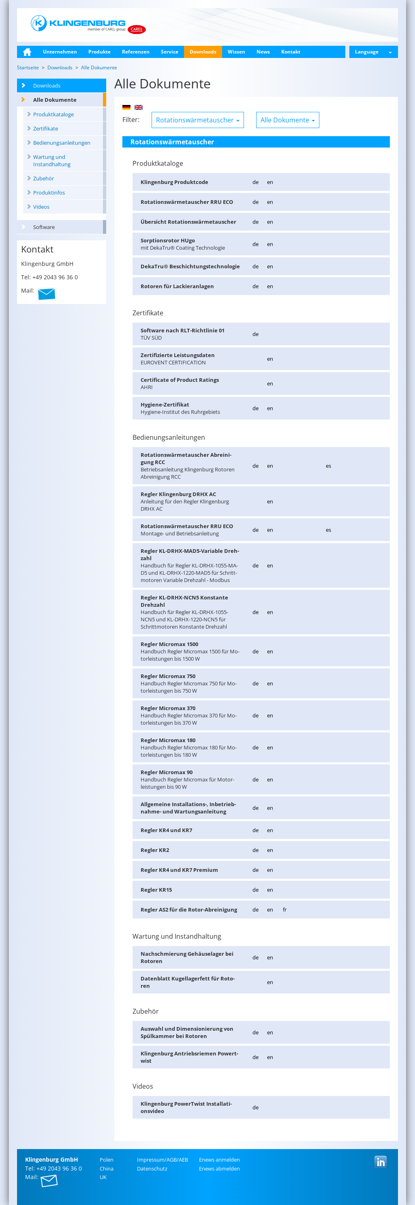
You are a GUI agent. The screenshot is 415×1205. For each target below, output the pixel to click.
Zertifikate (45, 128)
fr (285, 909)
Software (44, 227)
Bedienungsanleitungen (61, 142)
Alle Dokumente (55, 99)
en (270, 182)
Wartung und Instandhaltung (52, 160)
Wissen (236, 51)
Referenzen (136, 51)
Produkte (99, 51)
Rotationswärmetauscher (198, 120)
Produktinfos (49, 192)
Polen (106, 1159)
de (255, 182)
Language (373, 51)
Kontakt (290, 51)
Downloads (203, 51)
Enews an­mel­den (219, 1159)
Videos (41, 206)
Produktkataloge (53, 114)
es (328, 465)
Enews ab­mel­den (219, 1168)
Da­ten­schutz (152, 1168)
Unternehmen (60, 51)
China (106, 1168)
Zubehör (43, 178)
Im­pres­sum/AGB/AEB (162, 1159)
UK (103, 1177)
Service (169, 51)
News (263, 51)
